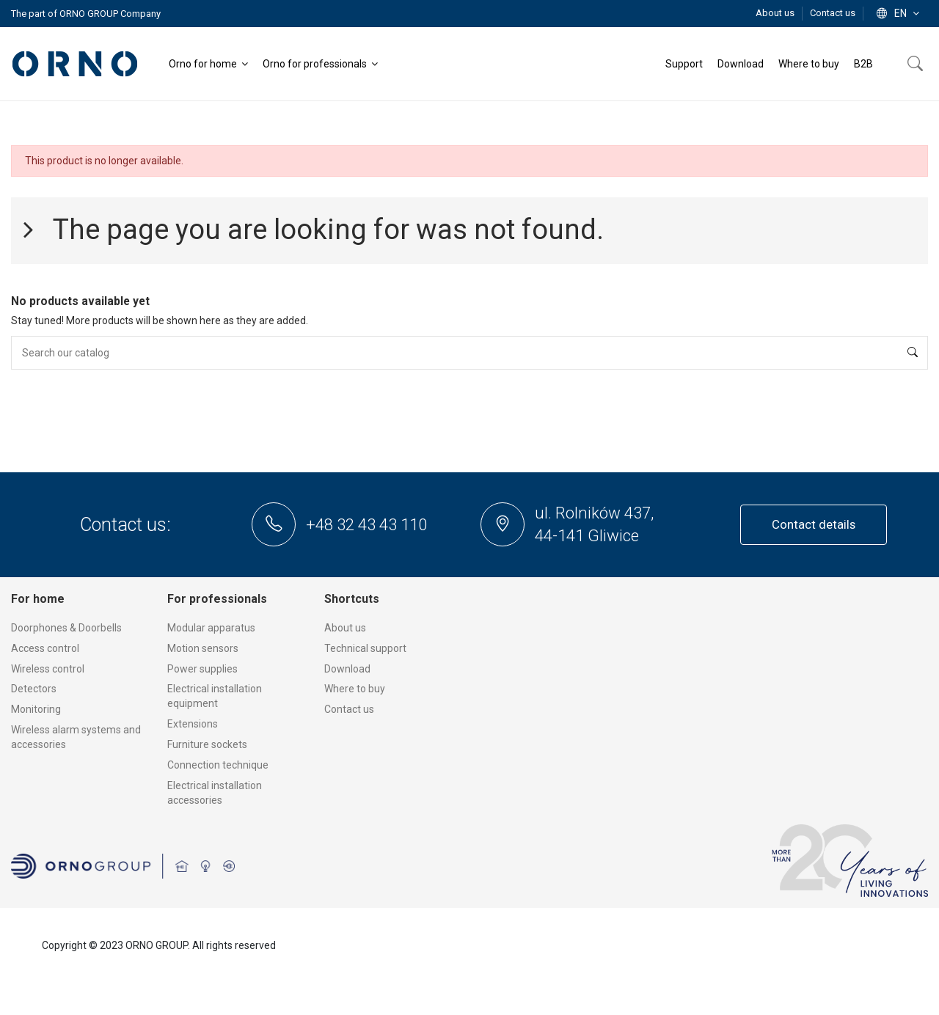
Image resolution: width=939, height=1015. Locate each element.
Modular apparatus (211, 628)
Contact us (832, 12)
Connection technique (217, 765)
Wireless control (47, 669)
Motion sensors (202, 648)
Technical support (365, 648)
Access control (45, 648)
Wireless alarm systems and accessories (76, 737)
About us (776, 12)
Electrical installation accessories (214, 793)
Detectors (33, 689)
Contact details (813, 524)
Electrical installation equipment (214, 696)
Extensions (192, 724)
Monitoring (36, 709)
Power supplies (202, 669)
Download (347, 669)
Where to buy (354, 689)
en (899, 13)
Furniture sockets (207, 744)
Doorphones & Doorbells (66, 628)
